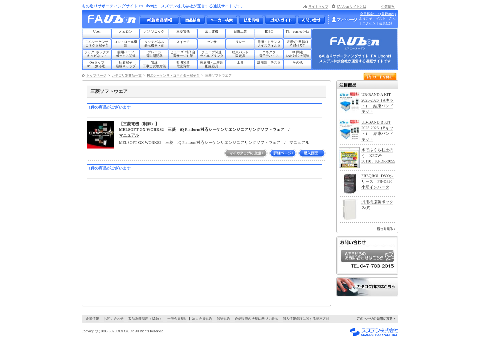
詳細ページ (283, 153)
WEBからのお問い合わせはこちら (367, 256)
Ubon (96, 31)
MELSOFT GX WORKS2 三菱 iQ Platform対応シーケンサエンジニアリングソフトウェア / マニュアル (214, 142)
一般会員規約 (177, 318)
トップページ (96, 75)
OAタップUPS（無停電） (96, 64)
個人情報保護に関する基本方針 (306, 318)
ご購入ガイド (280, 20)
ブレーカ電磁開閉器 (154, 54)
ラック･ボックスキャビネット (96, 54)
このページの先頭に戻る (376, 319)
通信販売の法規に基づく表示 (256, 318)
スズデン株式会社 (374, 332)
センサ (212, 42)
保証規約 (223, 318)
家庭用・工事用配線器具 (211, 64)
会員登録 (385, 23)
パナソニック (154, 31)
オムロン (125, 31)
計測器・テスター (269, 64)
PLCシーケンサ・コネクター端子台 (173, 75)
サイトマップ (318, 6)
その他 (298, 62)
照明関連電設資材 (183, 64)
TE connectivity (298, 31)
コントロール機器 (125, 43)
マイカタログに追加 (246, 153)
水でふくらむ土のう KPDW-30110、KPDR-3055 (378, 156)
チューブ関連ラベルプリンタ (211, 54)
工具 (240, 62)
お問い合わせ (311, 20)
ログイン (369, 23)
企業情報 (388, 6)
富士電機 (211, 31)
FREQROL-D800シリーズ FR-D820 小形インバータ (378, 181)
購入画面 (312, 153)
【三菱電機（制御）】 (139, 124)
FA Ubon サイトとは (351, 6)
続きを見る (386, 229)
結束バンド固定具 (240, 54)
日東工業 (240, 31)
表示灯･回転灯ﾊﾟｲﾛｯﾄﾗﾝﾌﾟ (297, 43)
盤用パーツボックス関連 (126, 54)
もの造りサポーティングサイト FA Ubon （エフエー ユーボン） (113, 20)
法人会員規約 (202, 318)
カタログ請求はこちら (367, 286)
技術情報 (251, 20)
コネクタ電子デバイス (269, 54)
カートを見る (380, 76)
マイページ (344, 19)
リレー (240, 42)
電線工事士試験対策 (154, 64)
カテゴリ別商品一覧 (127, 75)
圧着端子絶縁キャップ (126, 64)
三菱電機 (183, 31)
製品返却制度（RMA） (145, 318)
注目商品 (367, 84)
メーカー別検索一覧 (221, 20)
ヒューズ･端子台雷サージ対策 (182, 54)
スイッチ (183, 42)
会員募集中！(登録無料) (378, 14)
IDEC (269, 31)
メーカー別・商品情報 (192, 20)
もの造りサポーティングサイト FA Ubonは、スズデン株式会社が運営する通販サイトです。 (163, 6)
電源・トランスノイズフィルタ (269, 43)
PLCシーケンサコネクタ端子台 (97, 43)
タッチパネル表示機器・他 (154, 43)
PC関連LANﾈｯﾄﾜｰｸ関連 (297, 54)
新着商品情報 (159, 20)
